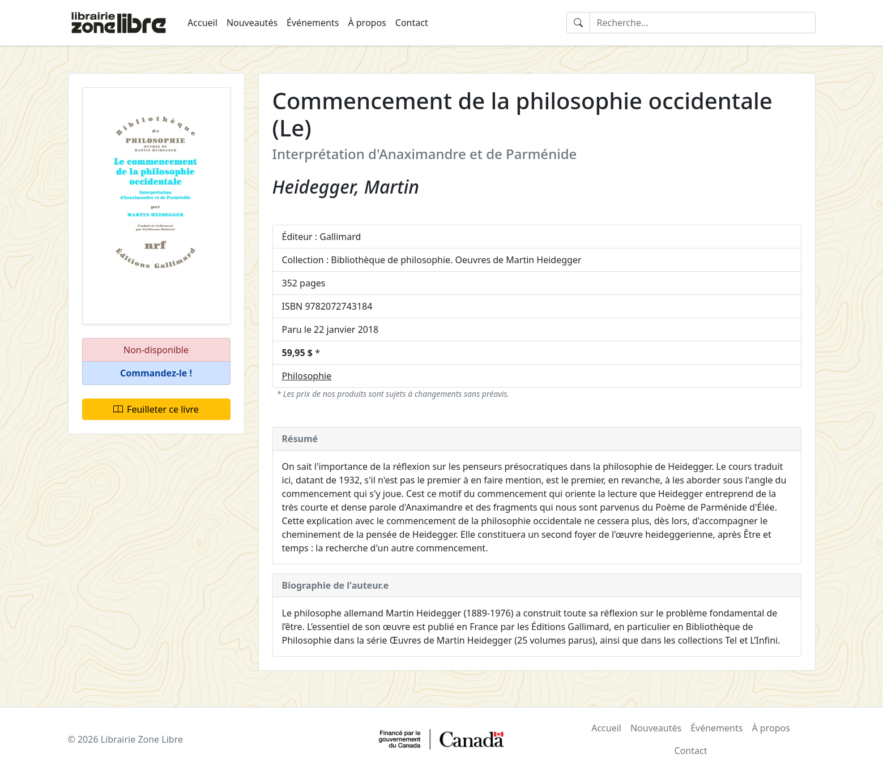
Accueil (202, 22)
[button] (156, 373)
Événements (313, 22)
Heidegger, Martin (346, 186)
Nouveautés (252, 22)
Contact (411, 22)
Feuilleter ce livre (156, 409)
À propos (367, 22)
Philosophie (307, 376)
